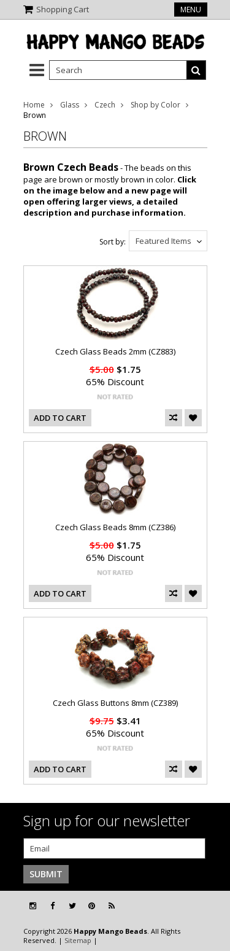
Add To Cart (60, 417)
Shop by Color (155, 105)
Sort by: (112, 242)
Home (34, 105)
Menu (190, 9)
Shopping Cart (62, 9)
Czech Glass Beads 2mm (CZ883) (115, 351)
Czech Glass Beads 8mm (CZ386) (115, 527)
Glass (69, 105)
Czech (104, 105)
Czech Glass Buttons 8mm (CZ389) (115, 702)
